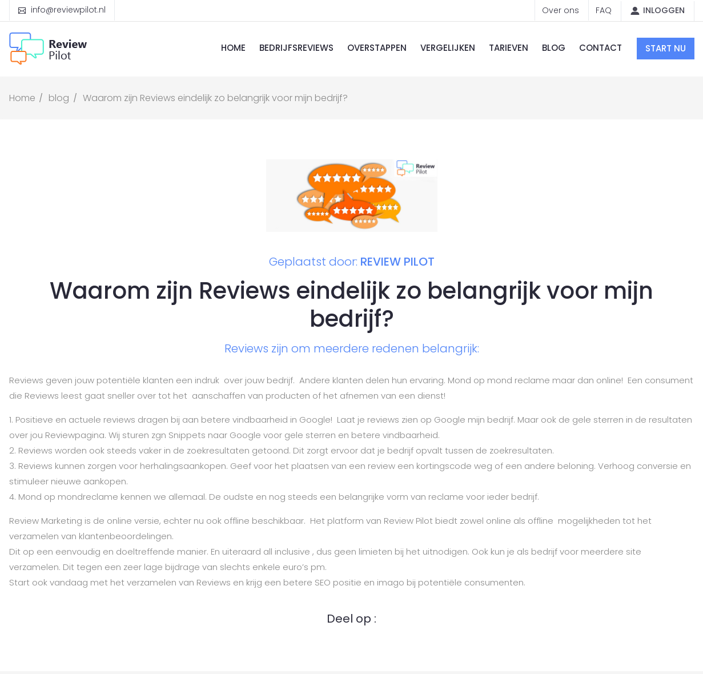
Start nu (665, 48)
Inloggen (664, 10)
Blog (553, 48)
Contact (600, 48)
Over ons (560, 10)
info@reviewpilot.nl (68, 9)
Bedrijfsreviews (296, 48)
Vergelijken (447, 48)
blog (59, 98)
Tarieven (508, 48)
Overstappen (377, 48)
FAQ (604, 10)
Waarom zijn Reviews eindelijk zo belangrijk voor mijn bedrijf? (215, 98)
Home (233, 48)
